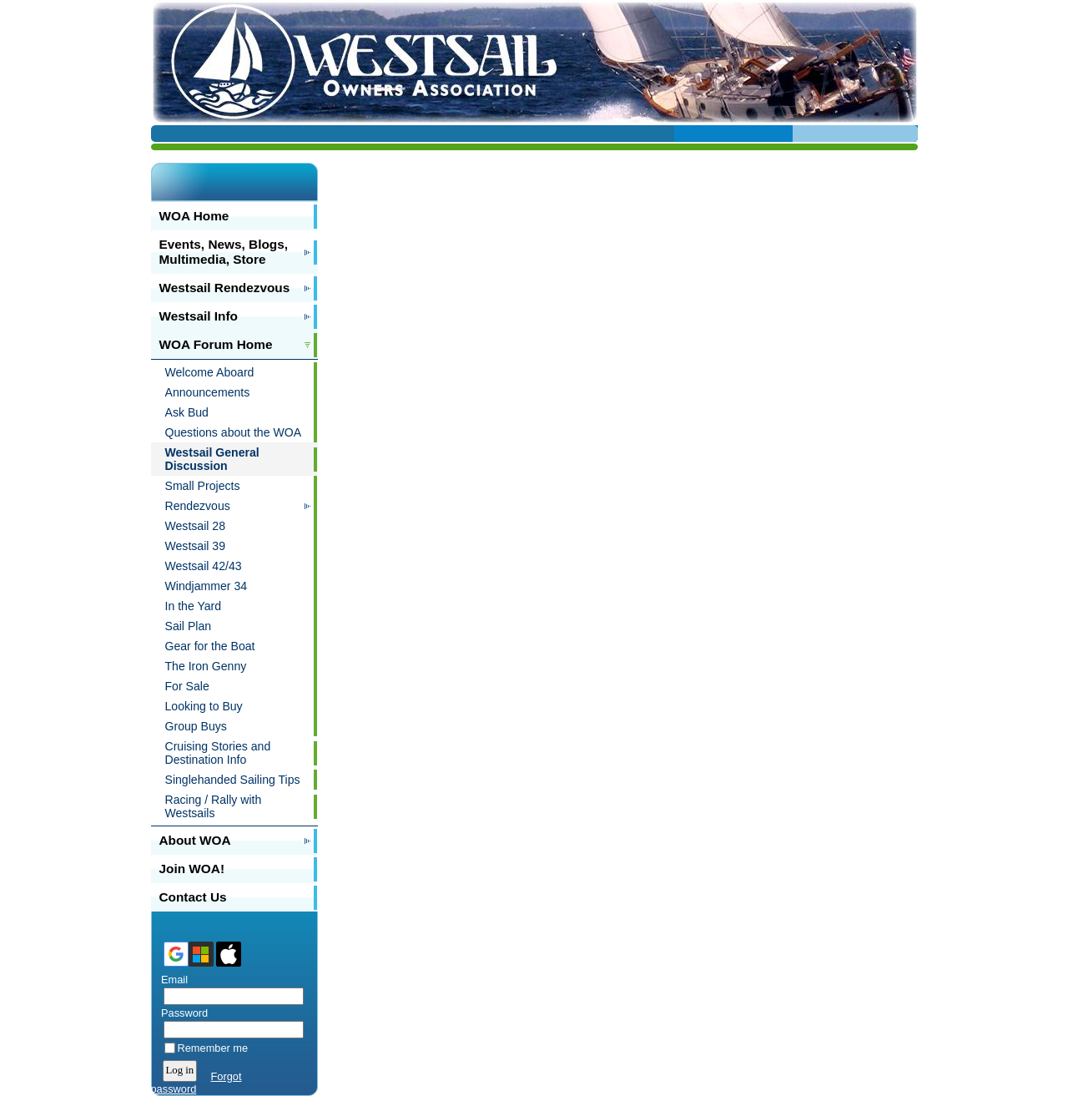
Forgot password (196, 1082)
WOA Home (194, 216)
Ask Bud (187, 412)
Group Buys (196, 726)
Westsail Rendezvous (224, 287)
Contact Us (193, 897)
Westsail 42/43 (203, 566)
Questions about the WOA (233, 432)
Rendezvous (197, 506)
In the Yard (193, 606)
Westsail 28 (195, 526)
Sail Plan (188, 626)
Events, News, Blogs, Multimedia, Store (224, 251)
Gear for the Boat (210, 646)
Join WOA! (192, 868)
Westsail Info (198, 316)
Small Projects (202, 485)
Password (181, 1013)
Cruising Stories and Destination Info (218, 753)
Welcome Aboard (209, 372)
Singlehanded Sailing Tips (232, 779)
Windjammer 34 (206, 586)
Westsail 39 (195, 546)
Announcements (207, 392)
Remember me (213, 1048)
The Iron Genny (206, 666)
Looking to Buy (204, 706)
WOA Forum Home (216, 344)
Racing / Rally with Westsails (213, 806)
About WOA (195, 840)
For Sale (187, 686)
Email (171, 979)
